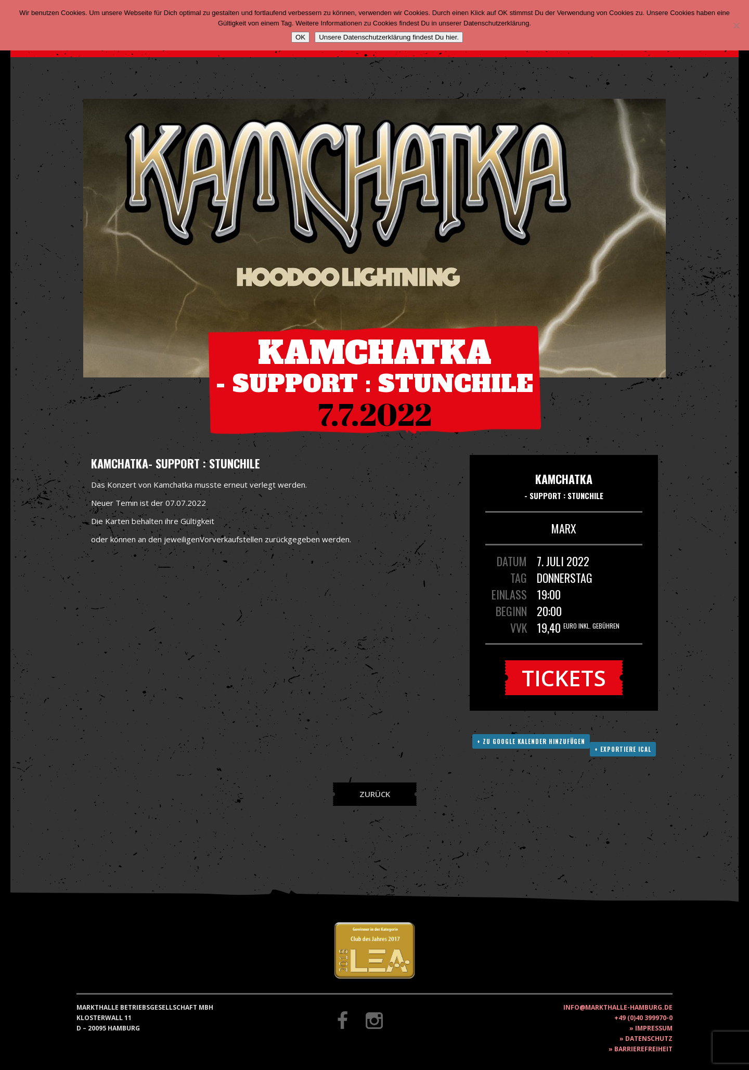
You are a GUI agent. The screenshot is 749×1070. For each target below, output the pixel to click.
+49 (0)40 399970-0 (643, 1017)
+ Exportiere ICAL (623, 749)
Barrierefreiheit (643, 1049)
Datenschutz (649, 1038)
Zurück (374, 794)
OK (300, 37)
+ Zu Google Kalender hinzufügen (531, 741)
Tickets (564, 678)
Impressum (654, 1028)
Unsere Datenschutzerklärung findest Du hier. (389, 37)
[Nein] (736, 25)
